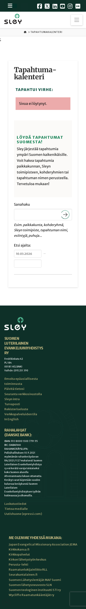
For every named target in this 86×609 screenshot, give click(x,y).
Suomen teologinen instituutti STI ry (35, 590)
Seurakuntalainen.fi (23, 575)
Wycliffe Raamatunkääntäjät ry (31, 595)
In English (11, 419)
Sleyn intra (12, 399)
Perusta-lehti (18, 564)
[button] (77, 20)
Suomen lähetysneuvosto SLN (30, 585)
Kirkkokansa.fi (19, 549)
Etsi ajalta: (22, 245)
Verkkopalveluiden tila (20, 414)
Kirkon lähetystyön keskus (27, 559)
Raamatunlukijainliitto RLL (28, 570)
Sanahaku (22, 204)
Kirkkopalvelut (19, 554)
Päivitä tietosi (14, 389)
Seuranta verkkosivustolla (23, 394)
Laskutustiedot (15, 504)
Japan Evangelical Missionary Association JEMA (43, 544)
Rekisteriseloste (16, 409)
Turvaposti (12, 404)
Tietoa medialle (16, 509)
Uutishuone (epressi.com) (23, 514)
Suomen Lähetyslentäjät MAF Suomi (35, 580)
